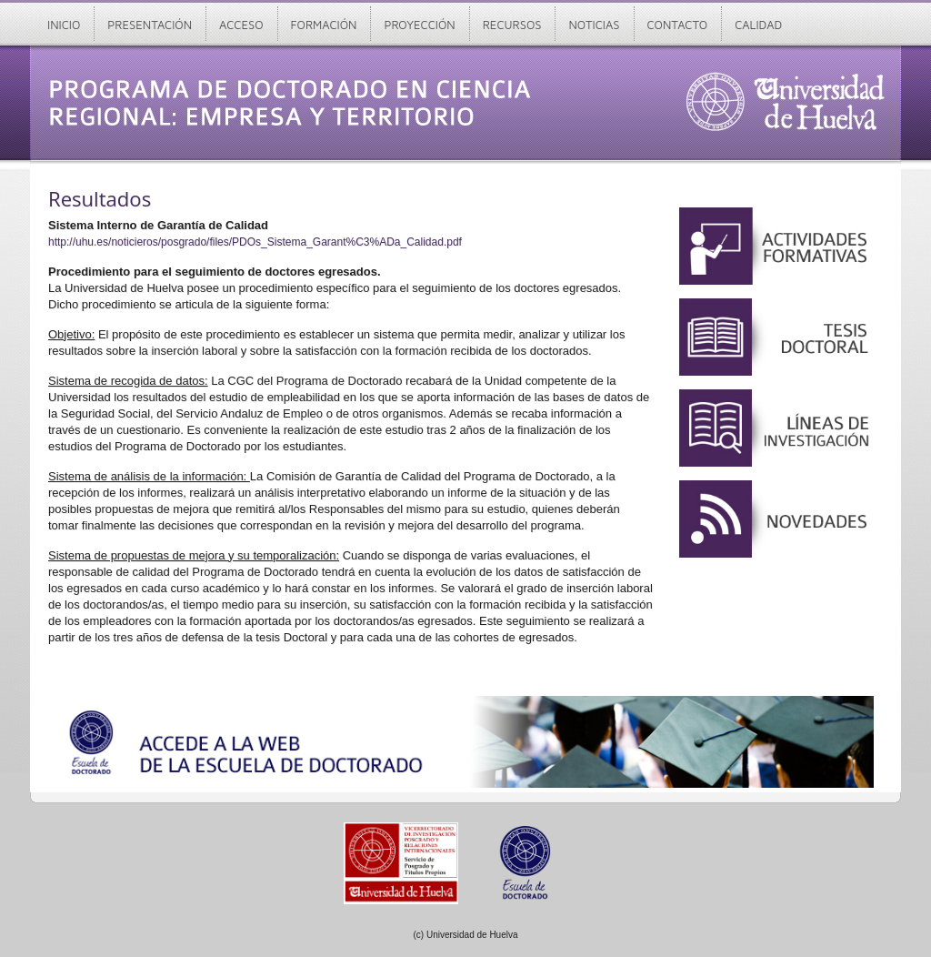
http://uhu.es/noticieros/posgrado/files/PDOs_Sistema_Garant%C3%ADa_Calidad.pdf (255, 242)
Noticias (593, 24)
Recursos (512, 24)
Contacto (677, 24)
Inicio (63, 24)
